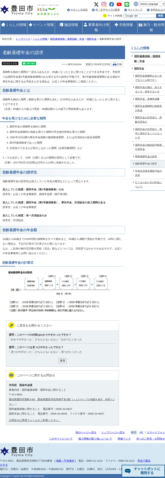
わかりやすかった (21, 339)
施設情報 (71, 25)
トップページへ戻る (113, 432)
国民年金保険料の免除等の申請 (148, 108)
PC (141, 432)
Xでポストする (10, 63)
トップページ (23, 39)
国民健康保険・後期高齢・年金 (67, 39)
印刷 (119, 64)
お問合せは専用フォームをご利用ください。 (35, 420)
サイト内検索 (115, 15)
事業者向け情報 (98, 27)
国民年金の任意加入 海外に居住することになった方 (148, 133)
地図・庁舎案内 (65, 460)
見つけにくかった (71, 351)
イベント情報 (43, 25)
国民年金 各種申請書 (147, 99)
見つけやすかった (21, 351)
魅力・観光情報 (153, 27)
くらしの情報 (16, 25)
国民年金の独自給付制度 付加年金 (149, 147)
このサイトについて (61, 438)
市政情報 (126, 25)
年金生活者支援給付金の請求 (148, 173)
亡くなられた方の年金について (148, 184)
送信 (62, 360)
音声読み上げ (157, 10)
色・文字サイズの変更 (108, 10)
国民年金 (92, 39)
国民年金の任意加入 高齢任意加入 (148, 119)
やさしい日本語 (79, 10)
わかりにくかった (71, 339)
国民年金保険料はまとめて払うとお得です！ (148, 78)
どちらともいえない (46, 339)
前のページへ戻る (86, 432)
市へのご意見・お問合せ (150, 438)
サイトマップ (135, 10)
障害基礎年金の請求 (146, 156)
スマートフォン (156, 432)
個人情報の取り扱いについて (95, 438)
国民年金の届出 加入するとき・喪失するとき (148, 89)
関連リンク (124, 438)
